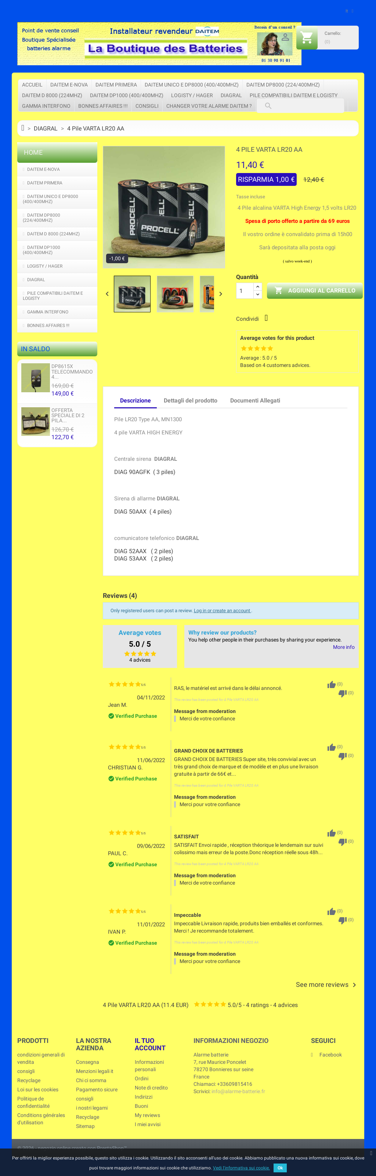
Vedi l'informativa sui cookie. (241, 1168)
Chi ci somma (91, 1080)
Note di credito (151, 1088)
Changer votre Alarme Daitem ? (209, 106)
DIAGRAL (231, 95)
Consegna (87, 1062)
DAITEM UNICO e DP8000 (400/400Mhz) (192, 85)
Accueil (32, 85)
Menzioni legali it (94, 1071)
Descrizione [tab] (135, 400)
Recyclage (28, 1080)
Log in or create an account (222, 610)
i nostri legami (92, 1108)
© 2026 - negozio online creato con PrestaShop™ (72, 1148)
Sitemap (85, 1126)
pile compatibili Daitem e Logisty (293, 95)
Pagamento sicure (97, 1089)
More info (344, 647)
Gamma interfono (46, 106)
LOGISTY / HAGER (192, 95)
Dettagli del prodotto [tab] (190, 400)
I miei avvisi (147, 1124)
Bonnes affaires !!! (103, 106)
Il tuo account (150, 1044)
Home (33, 152)
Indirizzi (143, 1097)
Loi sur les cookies (37, 1089)
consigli (147, 106)
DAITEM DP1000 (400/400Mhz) (126, 95)
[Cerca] (300, 105)
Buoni (141, 1106)
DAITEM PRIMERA (116, 85)
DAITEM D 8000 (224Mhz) (52, 95)
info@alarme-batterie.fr (238, 1091)
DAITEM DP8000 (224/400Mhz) (283, 85)
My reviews (147, 1115)
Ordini (141, 1078)
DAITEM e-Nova (69, 85)
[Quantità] (245, 291)
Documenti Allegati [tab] (255, 400)
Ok (280, 1168)
